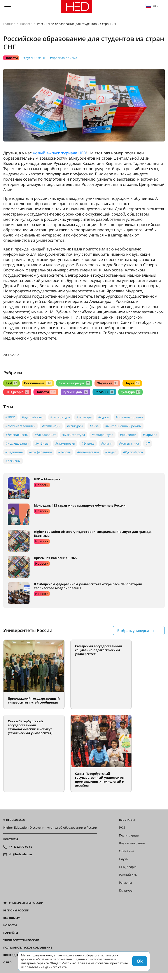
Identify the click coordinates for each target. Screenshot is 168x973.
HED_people (17, 392)
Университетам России (21, 940)
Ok (140, 961)
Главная (9, 24)
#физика (88, 443)
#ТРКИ (10, 417)
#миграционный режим (123, 426)
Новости (26, 24)
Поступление (38, 383)
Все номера (11, 918)
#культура (84, 417)
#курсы (103, 417)
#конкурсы (75, 426)
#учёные (42, 443)
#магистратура (73, 435)
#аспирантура (102, 435)
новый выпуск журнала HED (59, 152)
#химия (106, 443)
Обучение (107, 383)
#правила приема (63, 58)
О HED (7, 962)
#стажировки (65, 443)
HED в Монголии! (47, 479)
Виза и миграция (74, 383)
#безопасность (16, 435)
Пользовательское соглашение (27, 947)
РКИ (11, 383)
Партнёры (10, 933)
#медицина (14, 452)
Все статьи (127, 820)
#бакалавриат (45, 435)
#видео (110, 452)
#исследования (17, 443)
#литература (60, 417)
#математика (129, 443)
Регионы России (16, 910)
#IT (147, 443)
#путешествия (88, 452)
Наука (132, 383)
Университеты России (26, 903)
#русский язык (34, 58)
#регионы (13, 461)
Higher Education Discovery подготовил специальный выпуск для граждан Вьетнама (93, 534)
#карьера (150, 435)
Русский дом (75, 392)
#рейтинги (128, 435)
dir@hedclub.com (20, 854)
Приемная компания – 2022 (55, 558)
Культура (130, 392)
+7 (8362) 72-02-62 (20, 847)
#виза (94, 426)
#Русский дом (133, 452)
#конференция (40, 452)
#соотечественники (20, 426)
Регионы (104, 392)
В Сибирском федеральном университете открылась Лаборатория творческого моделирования (88, 586)
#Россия (64, 452)
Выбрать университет (135, 630)
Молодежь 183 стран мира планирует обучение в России (80, 505)
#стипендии (51, 426)
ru (150, 6)
